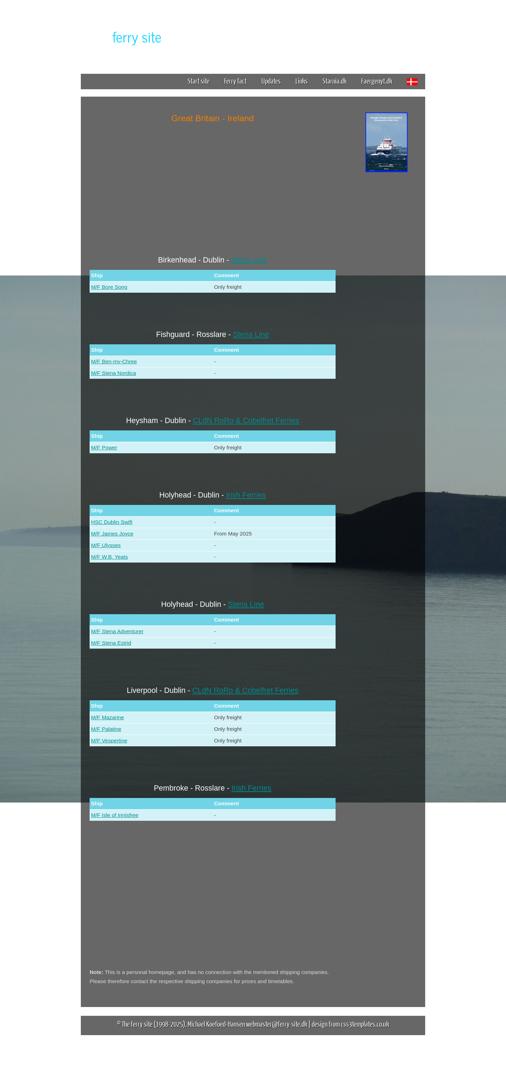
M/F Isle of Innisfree (114, 815)
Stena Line (249, 260)
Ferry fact (238, 80)
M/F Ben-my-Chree (114, 361)
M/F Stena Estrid (111, 643)
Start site (198, 80)
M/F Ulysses (106, 545)
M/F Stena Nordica (113, 373)
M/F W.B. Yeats (109, 557)
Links (302, 80)
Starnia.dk (334, 80)
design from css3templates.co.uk (350, 1023)
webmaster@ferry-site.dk (276, 1023)
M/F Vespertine (109, 740)
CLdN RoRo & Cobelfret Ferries (246, 420)
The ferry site (137, 1023)
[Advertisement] (386, 283)
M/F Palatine (106, 729)
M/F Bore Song (109, 287)
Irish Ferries (246, 495)
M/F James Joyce (112, 534)
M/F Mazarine (107, 717)
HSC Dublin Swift (111, 522)
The (125, 36)
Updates (271, 80)
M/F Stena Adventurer (117, 631)
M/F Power (104, 447)
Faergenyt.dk (376, 80)
